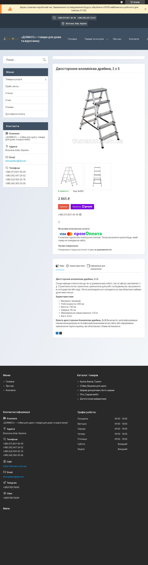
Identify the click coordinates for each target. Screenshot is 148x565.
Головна (72, 39)
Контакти (134, 39)
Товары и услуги (13, 79)
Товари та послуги (94, 39)
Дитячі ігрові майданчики (93, 399)
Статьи (9, 93)
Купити (63, 206)
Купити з (82, 206)
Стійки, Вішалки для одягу (93, 386)
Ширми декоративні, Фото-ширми (97, 390)
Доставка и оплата (15, 114)
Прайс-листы (12, 86)
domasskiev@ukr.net (15, 161)
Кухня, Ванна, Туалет (91, 381)
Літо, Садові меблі (89, 394)
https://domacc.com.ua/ (15, 466)
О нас (8, 100)
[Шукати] (44, 60)
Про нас (117, 39)
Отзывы (9, 107)
